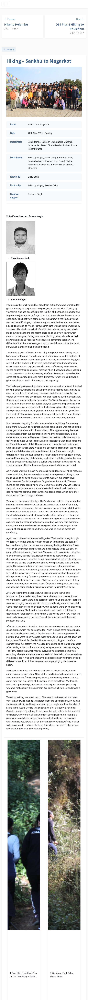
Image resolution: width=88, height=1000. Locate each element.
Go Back (8, 49)
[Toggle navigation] (6, 4)
